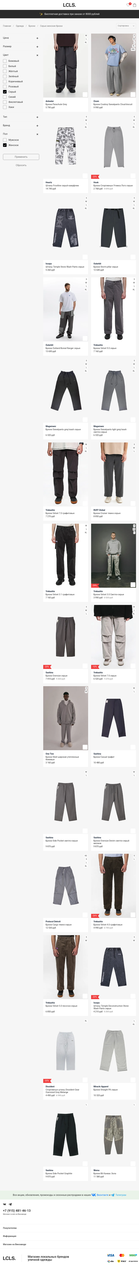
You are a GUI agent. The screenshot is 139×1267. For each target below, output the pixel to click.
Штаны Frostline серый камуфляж (62, 185)
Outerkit (97, 263)
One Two (50, 754)
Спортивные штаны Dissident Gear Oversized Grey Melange (62, 1090)
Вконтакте (102, 1195)
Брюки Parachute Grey (56, 104)
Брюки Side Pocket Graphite (59, 1173)
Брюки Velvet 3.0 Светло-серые (109, 594)
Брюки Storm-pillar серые (106, 267)
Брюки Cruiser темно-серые (107, 513)
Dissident (50, 1086)
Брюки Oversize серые (56, 675)
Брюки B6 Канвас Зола (105, 1173)
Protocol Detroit (53, 921)
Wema (96, 1170)
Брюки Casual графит (104, 757)
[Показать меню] (5, 5)
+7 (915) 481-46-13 (17, 1210)
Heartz (49, 182)
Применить (21, 156)
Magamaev (51, 426)
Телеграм (120, 1195)
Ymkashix (98, 345)
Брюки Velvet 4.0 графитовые (108, 924)
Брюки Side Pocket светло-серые (62, 841)
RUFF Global (99, 510)
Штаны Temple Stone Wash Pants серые (65, 267)
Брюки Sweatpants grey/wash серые (63, 429)
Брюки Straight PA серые (106, 1089)
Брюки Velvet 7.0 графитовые (60, 513)
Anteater (50, 101)
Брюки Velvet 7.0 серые (105, 675)
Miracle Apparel (101, 1086)
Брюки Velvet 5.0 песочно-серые (61, 1006)
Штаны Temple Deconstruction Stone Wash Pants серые (111, 1007)
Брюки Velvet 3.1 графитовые (60, 594)
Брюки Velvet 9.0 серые (105, 348)
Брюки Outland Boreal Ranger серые (63, 348)
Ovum (96, 101)
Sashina (49, 672)
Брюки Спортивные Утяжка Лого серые (113, 185)
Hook (96, 182)
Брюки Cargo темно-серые (59, 924)
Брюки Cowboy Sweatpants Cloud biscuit (113, 104)
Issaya (49, 263)
